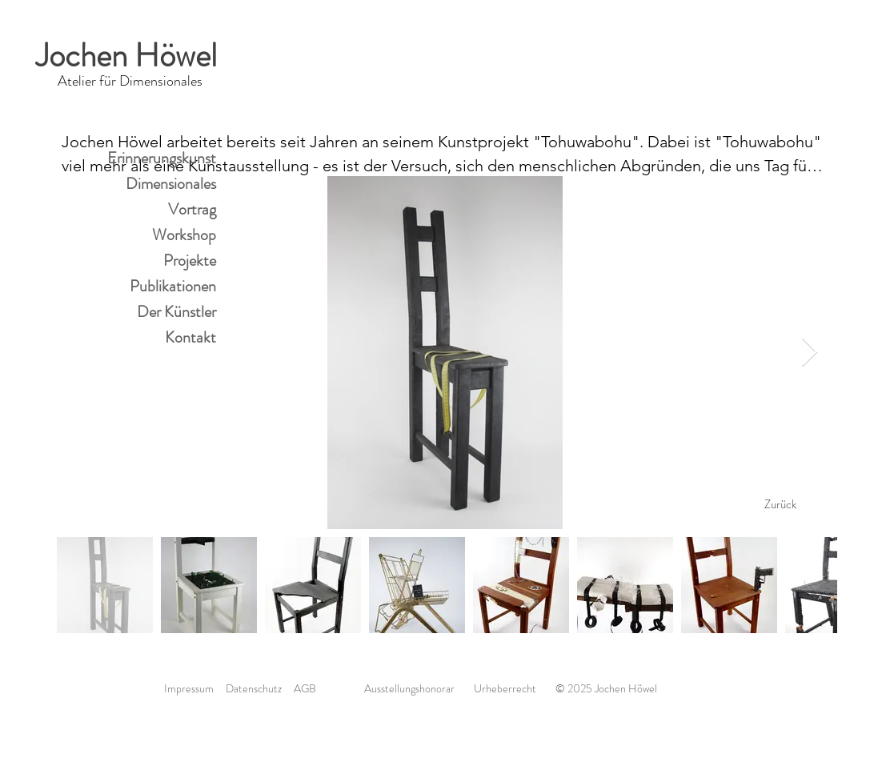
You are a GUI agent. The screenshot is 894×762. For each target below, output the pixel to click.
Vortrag (192, 209)
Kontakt (190, 337)
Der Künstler (176, 311)
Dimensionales (171, 183)
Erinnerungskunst (161, 158)
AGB (305, 688)
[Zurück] (780, 504)
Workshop (184, 235)
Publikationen (173, 286)
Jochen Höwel (130, 55)
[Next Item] (809, 352)
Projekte (189, 260)
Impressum (189, 688)
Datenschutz (260, 688)
